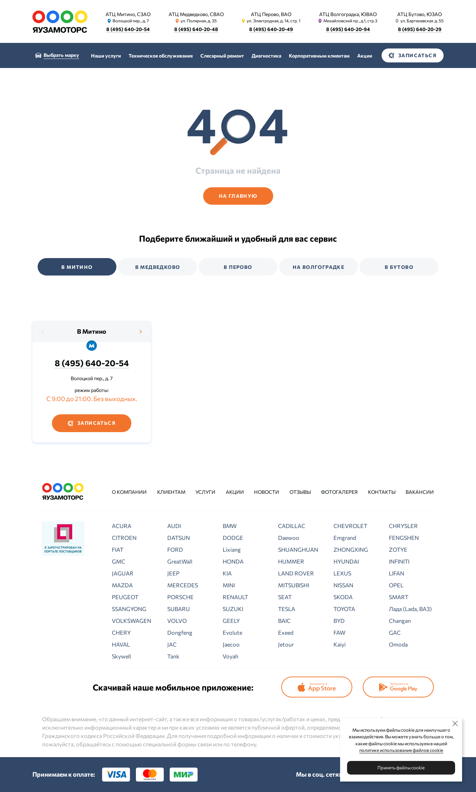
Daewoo (288, 537)
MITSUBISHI (293, 585)
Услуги (205, 492)
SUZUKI (233, 608)
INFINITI (399, 561)
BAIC (284, 620)
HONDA (233, 561)
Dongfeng (179, 632)
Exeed (285, 632)
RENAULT (235, 597)
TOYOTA (344, 608)
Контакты (382, 492)
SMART (398, 597)
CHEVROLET (350, 525)
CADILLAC (291, 525)
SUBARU (178, 608)
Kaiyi (339, 644)
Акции (364, 56)
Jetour (286, 644)
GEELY (231, 620)
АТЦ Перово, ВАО (271, 14)
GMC (118, 561)
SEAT (285, 597)
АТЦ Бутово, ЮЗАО (419, 14)
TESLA (286, 608)
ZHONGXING (350, 549)
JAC (172, 644)
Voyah (230, 656)
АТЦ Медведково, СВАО (196, 14)
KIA (227, 573)
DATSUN (178, 537)
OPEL (396, 585)
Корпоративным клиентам (319, 56)
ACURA (121, 525)
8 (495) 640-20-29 (420, 29)
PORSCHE (180, 597)
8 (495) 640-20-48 (196, 29)
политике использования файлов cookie (401, 750)
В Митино (91, 331)
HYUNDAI (346, 561)
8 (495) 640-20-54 (128, 29)
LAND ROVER (296, 573)
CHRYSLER (403, 525)
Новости (266, 492)
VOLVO (177, 620)
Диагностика (266, 56)
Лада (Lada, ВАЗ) (410, 608)
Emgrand (344, 537)
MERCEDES (182, 585)
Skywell (121, 656)
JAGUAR (122, 573)
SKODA (343, 597)
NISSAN (343, 585)
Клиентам (171, 492)
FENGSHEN (404, 537)
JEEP (173, 573)
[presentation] (43, 332)
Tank (173, 656)
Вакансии (420, 492)
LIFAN (396, 573)
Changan (400, 620)
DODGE (233, 537)
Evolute (232, 632)
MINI (229, 585)
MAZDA (122, 585)
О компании (129, 492)
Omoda (398, 644)
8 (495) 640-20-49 (271, 29)
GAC (395, 632)
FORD (175, 549)
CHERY (121, 632)
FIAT (117, 549)
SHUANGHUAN (298, 549)
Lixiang (232, 549)
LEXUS (342, 573)
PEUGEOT (125, 597)
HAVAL (121, 644)
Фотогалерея (339, 492)
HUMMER (291, 561)
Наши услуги (106, 56)
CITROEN (124, 537)
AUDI (174, 525)
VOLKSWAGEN (131, 620)
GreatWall (179, 561)
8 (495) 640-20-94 (348, 29)
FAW (339, 632)
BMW (230, 525)
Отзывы (300, 492)
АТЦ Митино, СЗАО (128, 14)
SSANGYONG (129, 608)
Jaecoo (231, 644)
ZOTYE (398, 549)
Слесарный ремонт (222, 56)
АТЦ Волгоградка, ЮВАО (348, 14)
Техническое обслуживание (161, 56)
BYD (339, 620)
